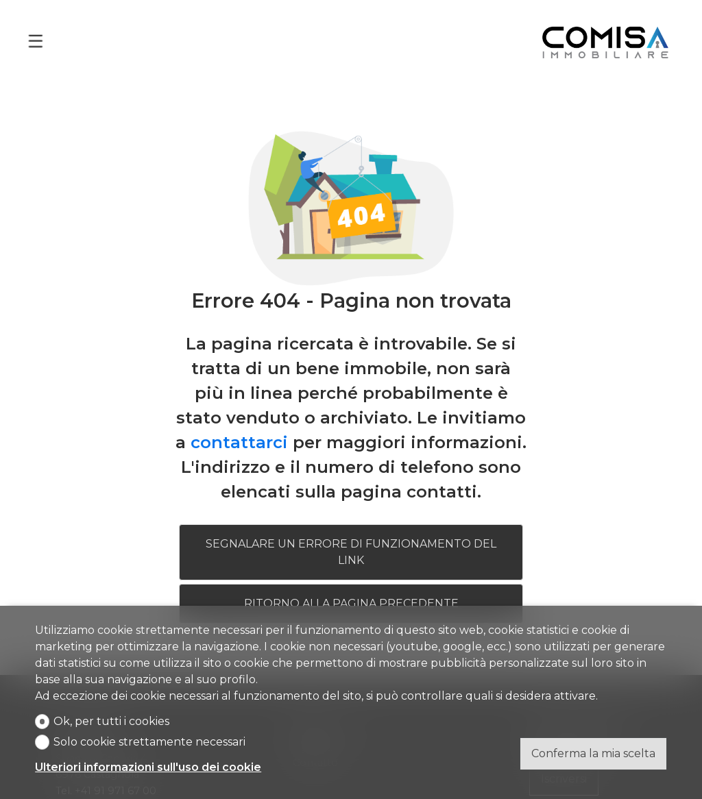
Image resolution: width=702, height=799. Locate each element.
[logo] (605, 40)
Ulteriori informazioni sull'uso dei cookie (148, 767)
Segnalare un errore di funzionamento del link (351, 550)
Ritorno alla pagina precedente (351, 602)
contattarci (239, 441)
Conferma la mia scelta (593, 753)
